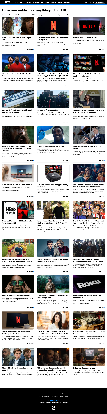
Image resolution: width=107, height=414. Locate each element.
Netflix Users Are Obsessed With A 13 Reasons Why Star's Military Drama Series (18, 260)
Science (28, 2)
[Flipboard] (88, 2)
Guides (53, 2)
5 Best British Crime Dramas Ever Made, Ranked (17, 369)
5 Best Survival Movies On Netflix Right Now (16, 39)
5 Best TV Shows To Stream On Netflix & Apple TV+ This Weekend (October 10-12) (52, 333)
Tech (21, 2)
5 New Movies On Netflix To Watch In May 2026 (17, 75)
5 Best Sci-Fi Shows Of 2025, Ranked (50, 146)
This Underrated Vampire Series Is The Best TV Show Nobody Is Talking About (51, 369)
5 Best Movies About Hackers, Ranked (16, 295)
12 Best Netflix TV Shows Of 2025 (85, 38)
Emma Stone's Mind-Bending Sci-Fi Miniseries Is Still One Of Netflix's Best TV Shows (52, 223)
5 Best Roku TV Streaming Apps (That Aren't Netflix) (87, 297)
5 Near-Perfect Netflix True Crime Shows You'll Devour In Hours (88, 75)
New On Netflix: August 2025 (47, 110)
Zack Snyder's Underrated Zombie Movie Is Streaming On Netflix (17, 111)
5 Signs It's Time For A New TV (84, 368)
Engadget (41, 402)
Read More (30, 49)
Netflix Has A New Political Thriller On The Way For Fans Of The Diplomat (88, 111)
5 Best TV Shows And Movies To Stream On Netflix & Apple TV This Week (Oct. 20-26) (53, 75)
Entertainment (38, 2)
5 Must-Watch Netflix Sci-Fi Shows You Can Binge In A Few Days (16, 333)
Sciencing (58, 402)
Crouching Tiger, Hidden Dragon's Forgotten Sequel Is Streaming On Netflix (88, 260)
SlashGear (65, 402)
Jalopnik (47, 402)
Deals (60, 2)
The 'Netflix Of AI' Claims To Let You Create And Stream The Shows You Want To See (89, 222)
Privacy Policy (60, 394)
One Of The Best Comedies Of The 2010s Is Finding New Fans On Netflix (52, 260)
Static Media (46, 397)
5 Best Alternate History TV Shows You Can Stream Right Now (53, 297)
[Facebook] (81, 2)
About (45, 394)
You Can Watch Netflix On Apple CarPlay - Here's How (53, 186)
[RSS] (93, 2)
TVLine (53, 402)
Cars (47, 2)
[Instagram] (86, 2)
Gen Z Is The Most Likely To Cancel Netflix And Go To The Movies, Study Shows (88, 186)
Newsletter (100, 2)
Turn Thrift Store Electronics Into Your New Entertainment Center (89, 333)
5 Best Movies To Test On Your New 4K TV (17, 185)
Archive (51, 394)
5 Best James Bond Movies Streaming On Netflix (88, 147)
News (16, 2)
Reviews (67, 2)
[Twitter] (83, 2)
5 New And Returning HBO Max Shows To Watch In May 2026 (17, 222)
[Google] (90, 2)
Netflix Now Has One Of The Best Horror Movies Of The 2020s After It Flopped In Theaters (16, 148)
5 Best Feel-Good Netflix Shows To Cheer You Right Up (52, 39)
